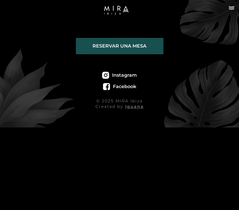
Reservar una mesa (119, 46)
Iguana (134, 106)
